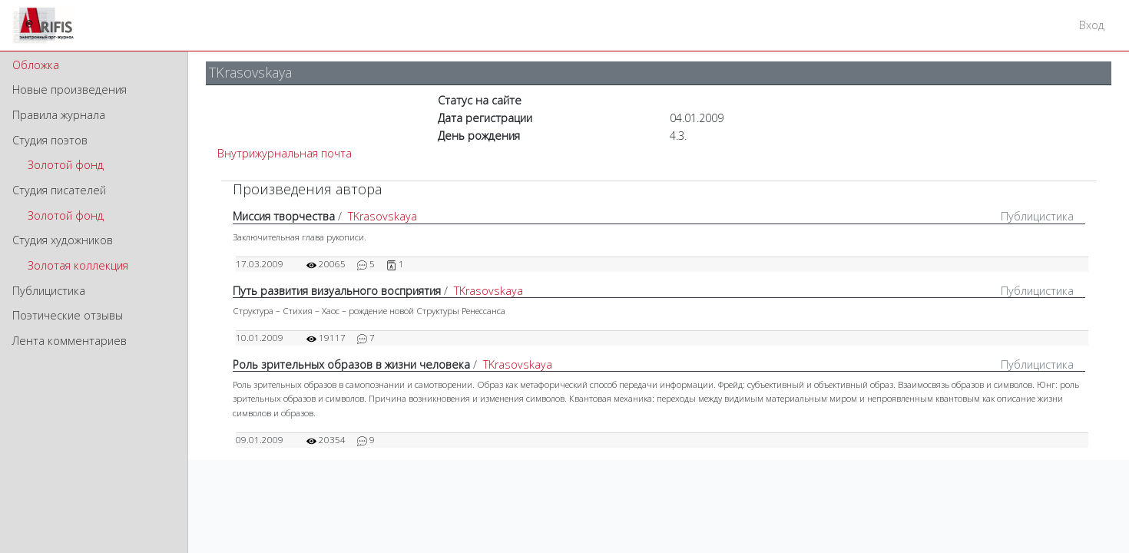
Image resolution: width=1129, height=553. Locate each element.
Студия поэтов (50, 140)
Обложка (35, 65)
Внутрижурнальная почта (284, 153)
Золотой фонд (66, 164)
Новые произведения (69, 89)
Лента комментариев (69, 340)
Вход (1091, 25)
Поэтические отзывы (67, 315)
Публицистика (48, 290)
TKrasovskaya (382, 216)
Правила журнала (58, 115)
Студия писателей (59, 190)
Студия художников (62, 240)
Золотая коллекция (78, 265)
